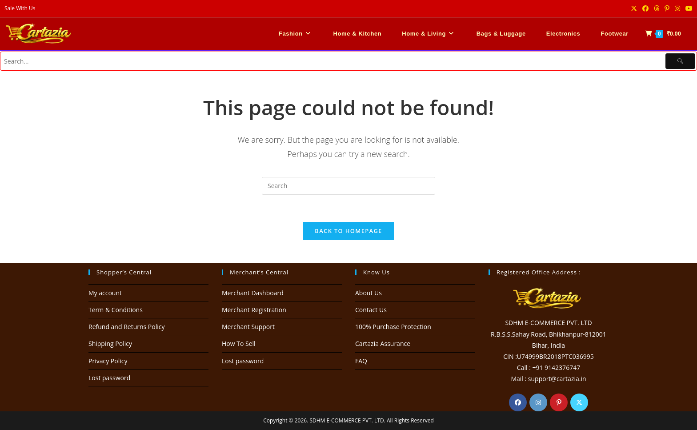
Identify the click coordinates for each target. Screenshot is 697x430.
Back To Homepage (348, 231)
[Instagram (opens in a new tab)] (677, 8)
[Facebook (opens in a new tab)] (645, 8)
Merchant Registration (254, 309)
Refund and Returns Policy (126, 326)
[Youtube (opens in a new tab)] (688, 8)
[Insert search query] (348, 186)
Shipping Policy (110, 343)
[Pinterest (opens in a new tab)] (667, 8)
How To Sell (239, 343)
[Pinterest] (559, 402)
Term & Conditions (115, 309)
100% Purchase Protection (393, 326)
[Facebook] (518, 402)
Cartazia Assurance (382, 343)
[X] (579, 402)
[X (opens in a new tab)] (634, 8)
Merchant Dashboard (253, 293)
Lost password (109, 378)
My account (105, 293)
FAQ (361, 361)
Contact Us (371, 309)
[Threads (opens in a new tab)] (656, 8)
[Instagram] (538, 402)
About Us (368, 293)
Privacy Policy (107, 361)
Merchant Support (248, 326)
